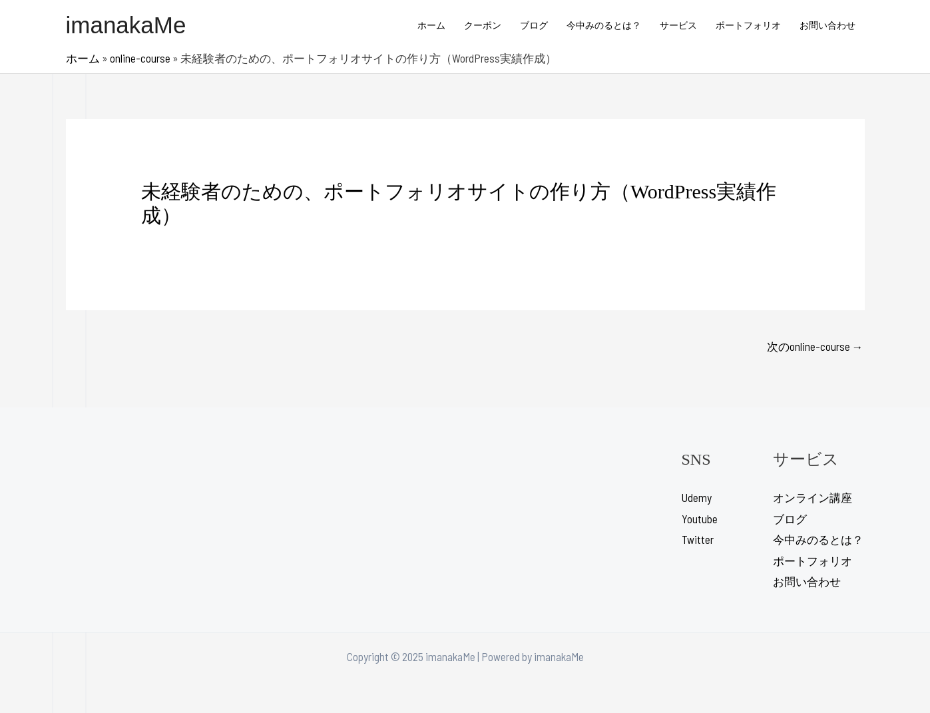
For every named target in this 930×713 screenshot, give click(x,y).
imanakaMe (126, 25)
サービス (678, 25)
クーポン (482, 25)
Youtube (700, 518)
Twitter (698, 539)
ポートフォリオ (748, 25)
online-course (140, 58)
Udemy (697, 497)
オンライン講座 (812, 497)
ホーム (431, 25)
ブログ (534, 25)
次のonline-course (815, 346)
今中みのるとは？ (604, 25)
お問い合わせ (827, 25)
